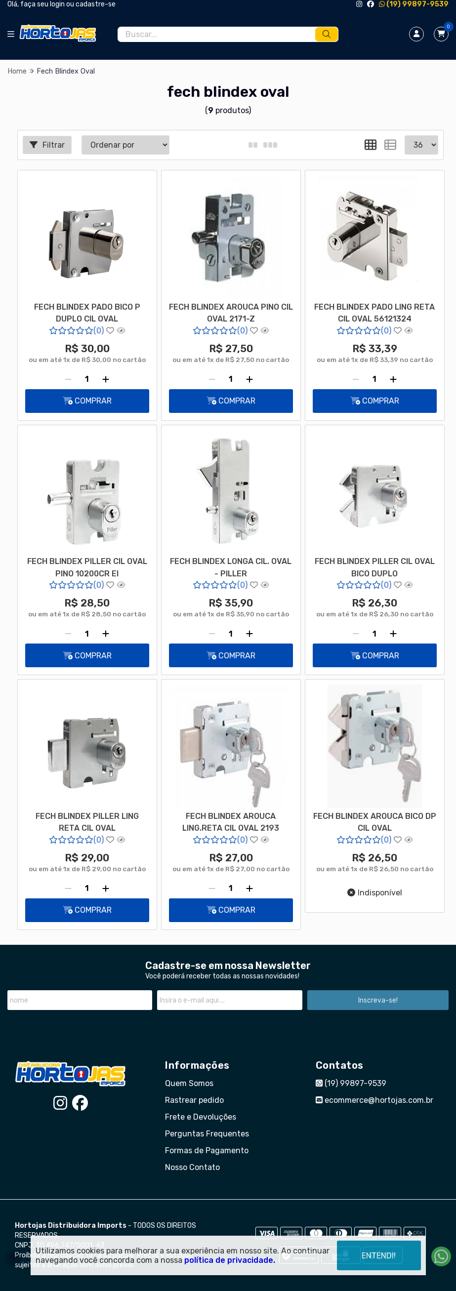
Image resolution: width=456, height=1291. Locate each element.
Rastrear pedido (194, 1100)
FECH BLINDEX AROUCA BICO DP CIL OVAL (374, 822)
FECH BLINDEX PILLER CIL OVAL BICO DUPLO (375, 567)
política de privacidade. (229, 1260)
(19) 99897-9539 (414, 4)
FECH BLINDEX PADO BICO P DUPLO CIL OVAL (87, 312)
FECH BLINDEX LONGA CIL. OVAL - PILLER (230, 567)
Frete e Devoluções (200, 1117)
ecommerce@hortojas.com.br (374, 1100)
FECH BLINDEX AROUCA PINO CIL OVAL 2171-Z (231, 312)
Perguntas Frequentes (207, 1133)
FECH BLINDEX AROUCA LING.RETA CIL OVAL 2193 (230, 822)
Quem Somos (189, 1083)
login (58, 4)
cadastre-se (96, 4)
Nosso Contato (192, 1167)
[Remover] (68, 379)
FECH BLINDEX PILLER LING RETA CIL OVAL (87, 822)
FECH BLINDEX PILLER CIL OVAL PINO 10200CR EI (87, 567)
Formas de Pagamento (207, 1150)
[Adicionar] (105, 379)
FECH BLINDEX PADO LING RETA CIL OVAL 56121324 (374, 312)
